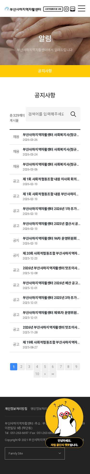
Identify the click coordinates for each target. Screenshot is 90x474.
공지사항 (45, 71)
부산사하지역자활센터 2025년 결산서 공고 (51, 224)
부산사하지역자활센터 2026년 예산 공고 (51, 283)
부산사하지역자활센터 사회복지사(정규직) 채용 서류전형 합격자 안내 (51, 149)
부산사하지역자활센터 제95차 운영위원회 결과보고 (51, 313)
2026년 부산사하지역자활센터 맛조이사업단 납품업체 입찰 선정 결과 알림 (51, 268)
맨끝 (52, 374)
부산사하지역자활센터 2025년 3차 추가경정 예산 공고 (51, 298)
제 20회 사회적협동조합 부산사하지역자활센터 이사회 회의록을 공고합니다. (51, 253)
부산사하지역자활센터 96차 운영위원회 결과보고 (51, 238)
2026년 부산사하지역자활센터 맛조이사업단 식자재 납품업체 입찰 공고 (51, 327)
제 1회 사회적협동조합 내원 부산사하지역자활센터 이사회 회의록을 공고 (51, 194)
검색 (73, 114)
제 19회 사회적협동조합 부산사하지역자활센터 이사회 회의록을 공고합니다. (51, 342)
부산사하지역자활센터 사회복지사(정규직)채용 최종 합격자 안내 (51, 135)
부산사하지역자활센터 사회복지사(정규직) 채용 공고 (51, 165)
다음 (45, 374)
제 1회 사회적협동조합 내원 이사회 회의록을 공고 (51, 179)
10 (37, 374)
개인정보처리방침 (16, 409)
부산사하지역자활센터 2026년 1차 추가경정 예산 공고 (51, 209)
